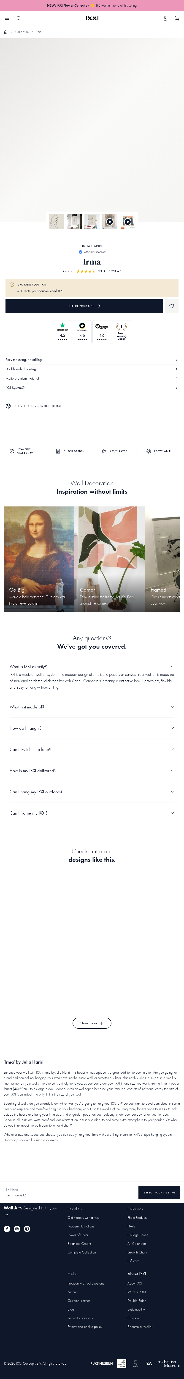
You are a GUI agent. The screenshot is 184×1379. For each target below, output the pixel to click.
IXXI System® (92, 387)
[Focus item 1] (92, 134)
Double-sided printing (92, 369)
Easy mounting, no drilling (92, 359)
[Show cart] (177, 18)
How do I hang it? (92, 728)
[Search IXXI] (19, 18)
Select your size (84, 306)
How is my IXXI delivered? (92, 770)
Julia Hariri (92, 246)
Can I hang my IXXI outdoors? (92, 791)
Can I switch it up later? (92, 749)
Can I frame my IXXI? (92, 813)
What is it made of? (92, 707)
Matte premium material (92, 378)
